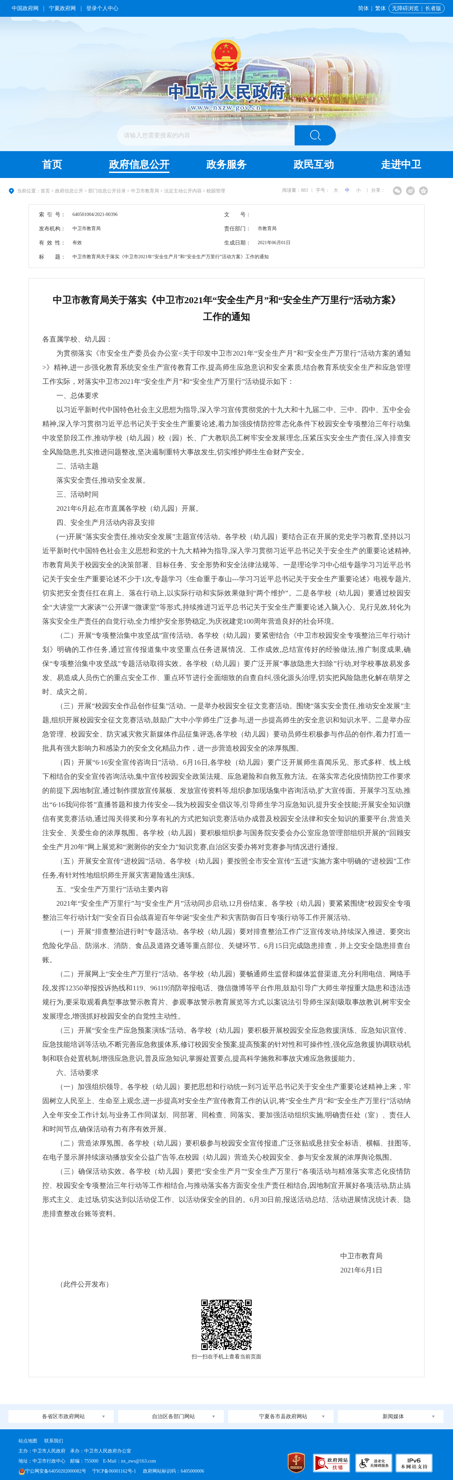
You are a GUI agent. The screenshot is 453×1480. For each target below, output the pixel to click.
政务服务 (226, 164)
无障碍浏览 (405, 8)
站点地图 (27, 1440)
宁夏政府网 (62, 8)
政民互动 (314, 164)
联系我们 (53, 1440)
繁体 (380, 8)
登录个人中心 (102, 8)
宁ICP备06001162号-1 (114, 1471)
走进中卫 (401, 164)
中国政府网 (25, 8)
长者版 (433, 8)
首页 (52, 164)
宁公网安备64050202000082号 (52, 1471)
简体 (363, 8)
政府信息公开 (139, 164)
